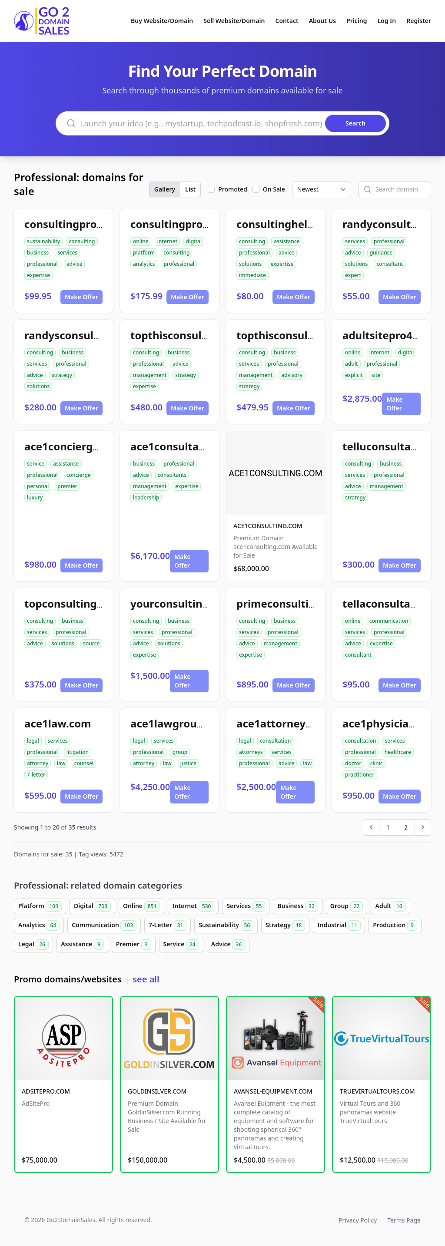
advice (74, 264)
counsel (83, 763)
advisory (291, 375)
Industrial (339, 925)
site (376, 375)
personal (38, 486)
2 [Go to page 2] (406, 827)
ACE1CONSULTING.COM (267, 526)
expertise (38, 275)
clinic (376, 763)
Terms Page (404, 1220)
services (67, 252)
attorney (37, 763)
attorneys (251, 752)
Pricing (356, 21)
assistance (286, 241)
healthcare (398, 752)
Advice (228, 944)
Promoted (232, 189)
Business (297, 906)
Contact (287, 21)
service (35, 463)
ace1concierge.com (74, 446)
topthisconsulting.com (295, 335)
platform (144, 252)
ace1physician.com (391, 723)
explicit (354, 375)
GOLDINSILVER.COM (157, 1091)
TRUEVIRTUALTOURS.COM (377, 1091)
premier (67, 486)
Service (181, 944)
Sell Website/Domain (234, 21)
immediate (252, 275)
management (149, 375)
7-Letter (167, 925)
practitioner (360, 774)
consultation (275, 740)
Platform (40, 906)
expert (353, 275)
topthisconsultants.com (192, 335)
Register (418, 21)
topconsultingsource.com (90, 603)
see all (146, 979)
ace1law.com (57, 723)
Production (395, 925)
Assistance (82, 944)
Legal (33, 944)
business (38, 252)
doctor (353, 763)
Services (245, 906)
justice (188, 763)
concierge (78, 475)
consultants (172, 475)
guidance (381, 252)
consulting (82, 241)
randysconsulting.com (81, 335)
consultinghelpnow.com (298, 224)
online (141, 241)
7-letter (36, 774)
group (180, 752)
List (190, 189)
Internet (193, 906)
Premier (133, 944)
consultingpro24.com (79, 224)
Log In (386, 21)
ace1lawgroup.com (179, 723)
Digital (92, 906)
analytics (144, 264)
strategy (62, 375)
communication (388, 621)
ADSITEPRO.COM (46, 1091)
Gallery (164, 189)
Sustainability (226, 925)
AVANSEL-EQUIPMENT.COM (273, 1091)
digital (194, 241)
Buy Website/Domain (162, 21)
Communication (104, 925)
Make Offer (81, 297)
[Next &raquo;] (423, 827)
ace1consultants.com (185, 446)
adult (351, 363)
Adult (390, 906)
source (91, 643)
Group (346, 906)
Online (141, 906)
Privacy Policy (358, 1220)
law (61, 763)
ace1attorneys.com (285, 723)
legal (33, 740)
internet (167, 241)
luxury (35, 497)
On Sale (274, 189)
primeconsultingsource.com (309, 603)
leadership (146, 497)
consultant (389, 264)
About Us (322, 21)
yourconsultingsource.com (199, 603)
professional (42, 264)
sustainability (43, 241)
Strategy (285, 925)
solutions (250, 264)
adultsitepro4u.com (393, 335)
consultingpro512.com (188, 224)
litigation (77, 752)
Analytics (39, 925)
